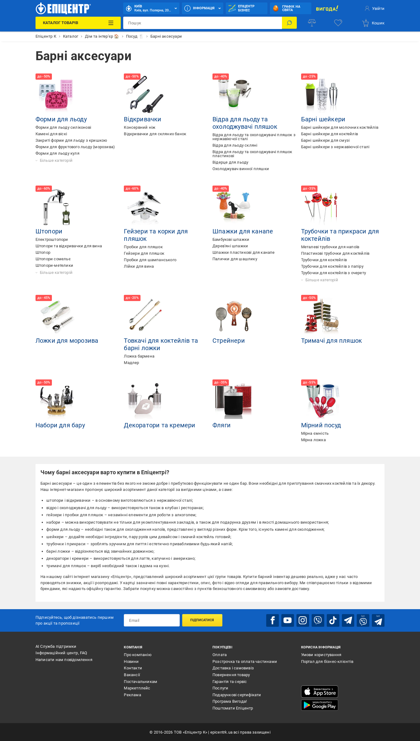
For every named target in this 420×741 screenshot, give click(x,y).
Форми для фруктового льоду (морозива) (75, 146)
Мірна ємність (315, 433)
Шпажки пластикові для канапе (243, 252)
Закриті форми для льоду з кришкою (71, 140)
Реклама (132, 694)
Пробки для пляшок (143, 247)
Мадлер (131, 362)
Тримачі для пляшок (331, 340)
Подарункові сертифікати (236, 694)
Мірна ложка (313, 439)
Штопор (43, 252)
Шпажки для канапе (242, 231)
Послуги (220, 687)
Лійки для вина (139, 266)
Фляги (221, 425)
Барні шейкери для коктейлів (329, 134)
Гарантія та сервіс (229, 681)
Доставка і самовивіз (233, 668)
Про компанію (137, 654)
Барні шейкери (323, 119)
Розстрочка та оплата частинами (244, 661)
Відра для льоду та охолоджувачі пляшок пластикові (252, 153)
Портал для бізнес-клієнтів (327, 661)
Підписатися (202, 620)
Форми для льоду (61, 119)
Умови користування (321, 654)
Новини (131, 661)
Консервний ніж (139, 127)
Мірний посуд (321, 425)
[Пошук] (289, 23)
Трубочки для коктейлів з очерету (333, 272)
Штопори (49, 231)
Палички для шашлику (234, 259)
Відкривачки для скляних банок (155, 134)
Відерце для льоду (230, 162)
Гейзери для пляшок (144, 253)
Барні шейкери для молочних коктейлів (339, 127)
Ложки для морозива (67, 340)
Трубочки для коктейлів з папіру (332, 266)
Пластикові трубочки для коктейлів (335, 253)
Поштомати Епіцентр (232, 707)
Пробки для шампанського (150, 259)
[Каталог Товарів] (78, 23)
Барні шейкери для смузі (325, 140)
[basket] (372, 23)
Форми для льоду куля (57, 153)
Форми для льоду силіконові (63, 127)
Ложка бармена (139, 356)
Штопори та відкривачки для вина (69, 246)
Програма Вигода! (229, 701)
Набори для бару (60, 425)
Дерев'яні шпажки (230, 246)
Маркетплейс (137, 687)
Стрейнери (228, 340)
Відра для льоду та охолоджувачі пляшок (244, 122)
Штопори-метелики (54, 265)
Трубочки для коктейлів (324, 259)
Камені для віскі (51, 134)
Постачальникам (140, 681)
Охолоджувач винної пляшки (240, 168)
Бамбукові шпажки (230, 239)
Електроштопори (52, 239)
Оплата (219, 654)
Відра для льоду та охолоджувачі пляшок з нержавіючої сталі (254, 136)
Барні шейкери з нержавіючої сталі (335, 146)
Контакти (133, 668)
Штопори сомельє (53, 259)
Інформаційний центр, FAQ (61, 652)
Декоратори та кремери (159, 425)
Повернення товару (231, 674)
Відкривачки (142, 119)
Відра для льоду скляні (234, 145)
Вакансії (132, 674)
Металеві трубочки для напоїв (330, 247)
